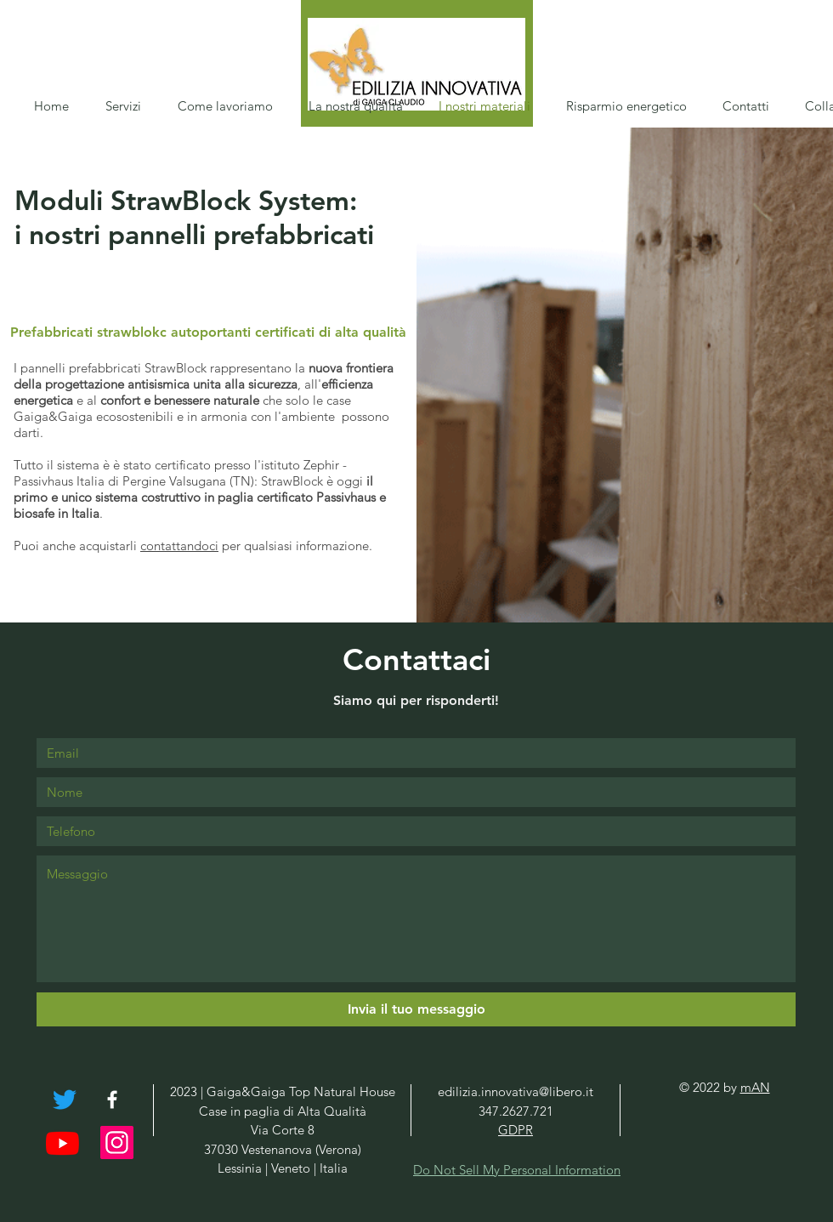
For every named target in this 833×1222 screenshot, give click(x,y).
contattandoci (179, 545)
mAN (755, 1087)
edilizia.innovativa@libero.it (515, 1091)
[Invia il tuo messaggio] (416, 1009)
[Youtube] (62, 1143)
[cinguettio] (64, 1099)
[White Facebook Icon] (112, 1099)
